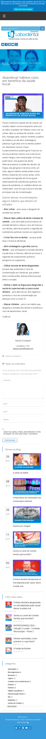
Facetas (11, 688)
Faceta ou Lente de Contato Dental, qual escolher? (24, 553)
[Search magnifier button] (42, 28)
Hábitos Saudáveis (13, 356)
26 (15, 611)
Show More (12, 706)
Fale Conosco (22, 717)
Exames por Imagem (22, 526)
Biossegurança (13, 672)
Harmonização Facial (15, 694)
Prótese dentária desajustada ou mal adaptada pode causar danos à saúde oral (27, 582)
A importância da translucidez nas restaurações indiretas (27, 499)
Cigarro (10, 678)
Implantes (11, 700)
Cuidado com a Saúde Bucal (18, 681)
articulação (12, 669)
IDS (9, 697)
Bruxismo (11, 675)
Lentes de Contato (14, 703)
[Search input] (21, 28)
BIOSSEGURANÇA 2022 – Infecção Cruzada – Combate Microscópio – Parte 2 (26, 628)
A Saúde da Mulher (20, 472)
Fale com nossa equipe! (23, 9)
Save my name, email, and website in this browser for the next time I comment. (22, 433)
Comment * (23, 388)
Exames (11, 684)
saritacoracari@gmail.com (23, 348)
